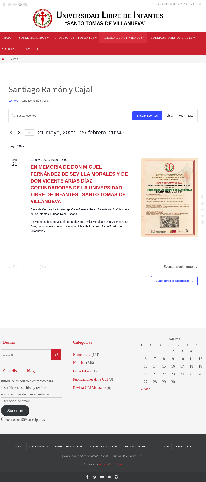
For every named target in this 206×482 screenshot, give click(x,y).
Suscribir (15, 410)
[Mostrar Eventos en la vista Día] (190, 115)
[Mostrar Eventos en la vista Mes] (180, 115)
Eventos (13, 100)
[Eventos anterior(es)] (10, 132)
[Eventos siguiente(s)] (18, 132)
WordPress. (116, 464)
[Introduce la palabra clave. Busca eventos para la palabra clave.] (70, 115)
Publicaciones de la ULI (90, 379)
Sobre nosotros (39, 446)
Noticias (79, 363)
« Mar (145, 389)
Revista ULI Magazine (89, 388)
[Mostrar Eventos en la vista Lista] (170, 115)
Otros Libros (82, 371)
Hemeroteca (82, 355)
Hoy (29, 132)
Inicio (18, 446)
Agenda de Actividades (103, 446)
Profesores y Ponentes (69, 446)
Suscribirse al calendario (172, 280)
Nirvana (103, 464)
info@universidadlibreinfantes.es (173, 3)
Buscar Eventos (147, 115)
